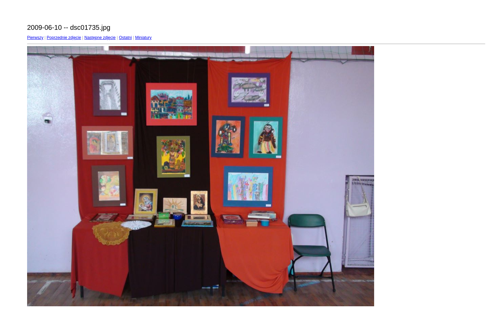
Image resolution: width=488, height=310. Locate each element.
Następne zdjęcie (100, 37)
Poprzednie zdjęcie (64, 37)
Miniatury (143, 37)
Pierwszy (35, 37)
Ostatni (125, 37)
